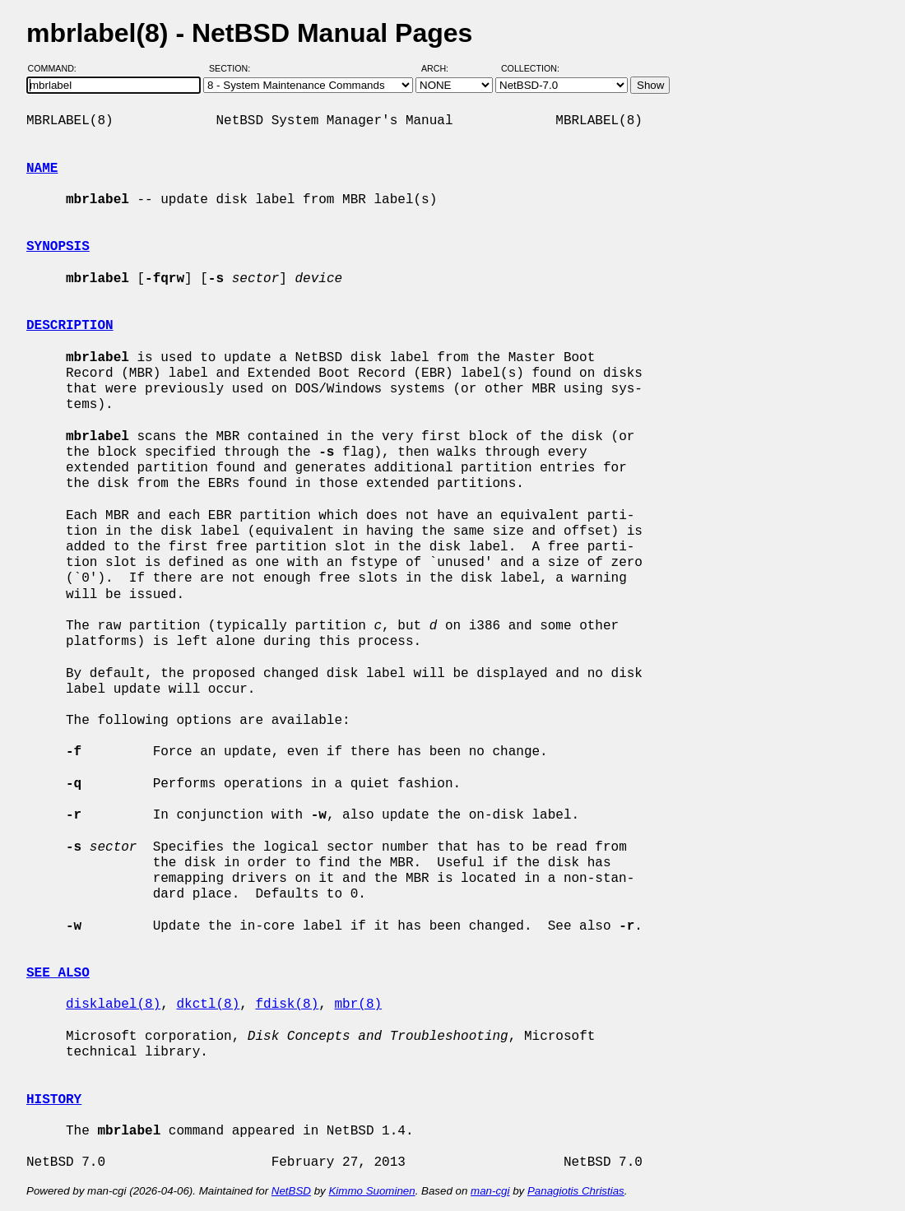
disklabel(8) (113, 1004)
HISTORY (53, 1100)
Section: (233, 68)
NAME (42, 169)
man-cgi (490, 1191)
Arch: (442, 68)
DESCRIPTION (70, 326)
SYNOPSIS (58, 247)
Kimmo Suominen (371, 1191)
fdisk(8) (286, 1004)
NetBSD (291, 1191)
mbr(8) (358, 1004)
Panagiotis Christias (575, 1191)
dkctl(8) (207, 1004)
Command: (57, 68)
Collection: (530, 68)
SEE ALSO (58, 973)
